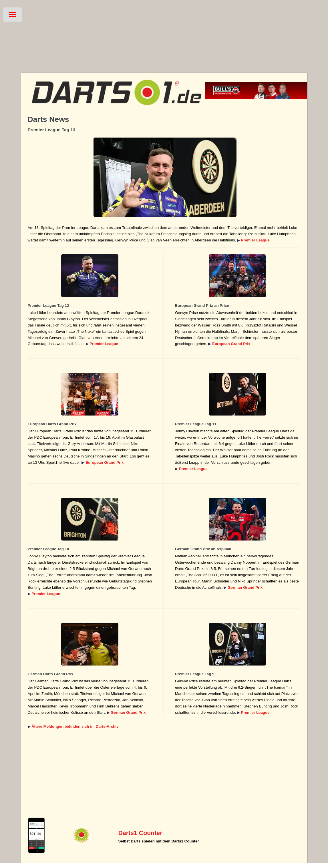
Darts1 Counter (140, 833)
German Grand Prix (245, 587)
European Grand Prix (231, 344)
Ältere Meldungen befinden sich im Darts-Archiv (74, 726)
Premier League (255, 240)
